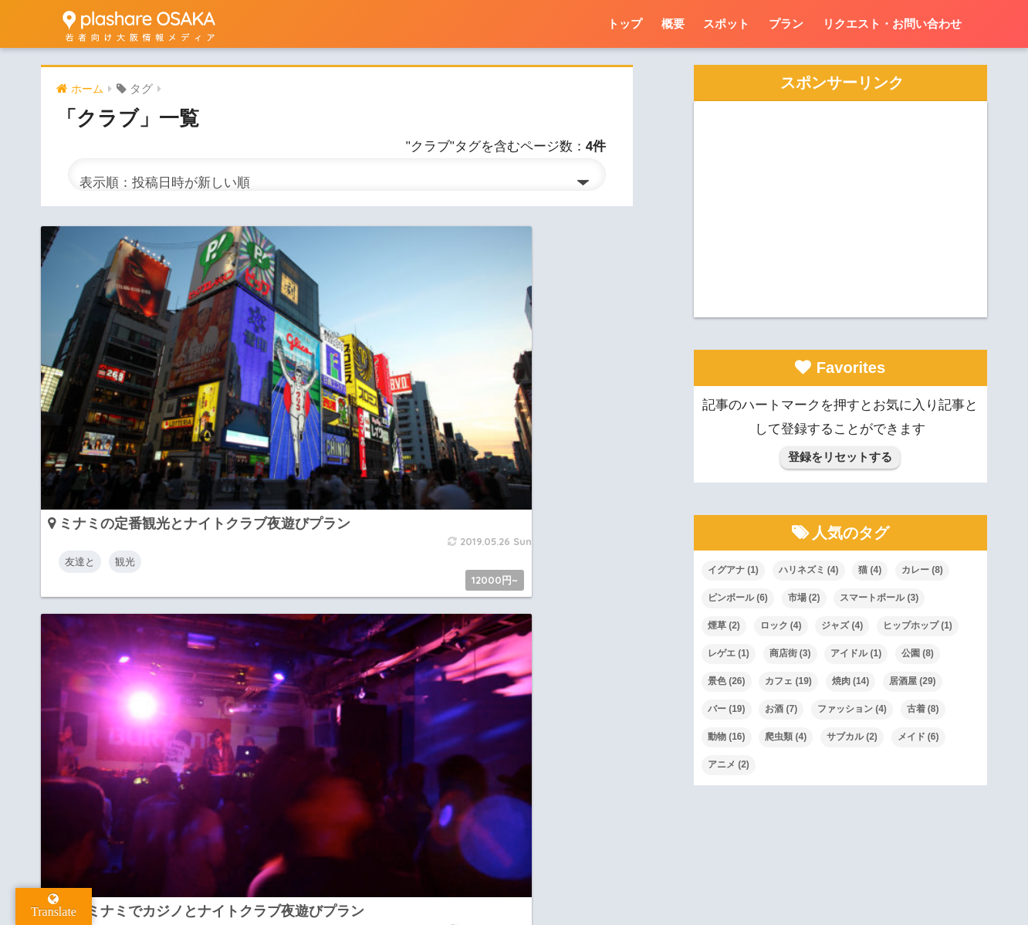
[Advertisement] (840, 209)
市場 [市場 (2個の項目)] (804, 597)
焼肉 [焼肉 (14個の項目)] (851, 681)
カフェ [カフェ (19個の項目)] (788, 681)
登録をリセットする (840, 456)
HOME (514, 846)
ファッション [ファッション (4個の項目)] (852, 708)
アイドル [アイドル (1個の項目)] (855, 653)
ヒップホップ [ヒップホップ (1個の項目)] (917, 625)
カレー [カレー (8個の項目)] (922, 569)
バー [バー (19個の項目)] (727, 708)
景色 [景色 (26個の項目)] (727, 681)
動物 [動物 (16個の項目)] (727, 736)
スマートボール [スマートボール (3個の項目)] (879, 597)
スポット (726, 23)
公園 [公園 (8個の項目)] (917, 653)
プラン (786, 23)
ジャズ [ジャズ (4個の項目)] (842, 625)
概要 (673, 23)
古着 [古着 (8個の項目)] (923, 708)
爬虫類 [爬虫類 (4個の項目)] (786, 736)
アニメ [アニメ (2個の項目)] (728, 764)
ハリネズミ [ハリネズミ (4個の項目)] (809, 569)
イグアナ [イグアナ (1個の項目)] (733, 569)
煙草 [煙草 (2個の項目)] (724, 625)
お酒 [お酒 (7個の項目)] (781, 708)
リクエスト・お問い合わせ (892, 23)
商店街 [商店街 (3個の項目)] (790, 653)
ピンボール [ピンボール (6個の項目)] (738, 597)
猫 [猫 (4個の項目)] (869, 569)
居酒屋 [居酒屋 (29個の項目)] (912, 681)
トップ (624, 23)
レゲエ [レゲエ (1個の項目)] (728, 653)
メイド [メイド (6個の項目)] (918, 736)
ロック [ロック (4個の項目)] (781, 625)
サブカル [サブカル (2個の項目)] (852, 736)
